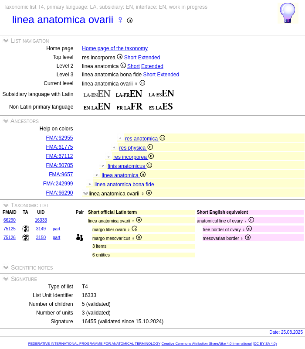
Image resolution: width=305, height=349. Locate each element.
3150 (41, 237)
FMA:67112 (59, 156)
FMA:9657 (61, 174)
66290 (9, 220)
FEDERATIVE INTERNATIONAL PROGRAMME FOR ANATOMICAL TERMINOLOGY (94, 344)
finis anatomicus (130, 166)
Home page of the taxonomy (115, 48)
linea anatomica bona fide (124, 184)
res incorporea (133, 157)
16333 (41, 220)
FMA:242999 (58, 184)
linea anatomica (124, 175)
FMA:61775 (59, 147)
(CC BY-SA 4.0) (265, 344)
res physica (136, 148)
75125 (9, 228)
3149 (41, 228)
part (56, 228)
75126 (9, 237)
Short (130, 58)
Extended (149, 58)
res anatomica (145, 139)
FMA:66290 (59, 193)
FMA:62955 (59, 138)
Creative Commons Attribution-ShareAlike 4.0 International (206, 344)
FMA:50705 (59, 165)
